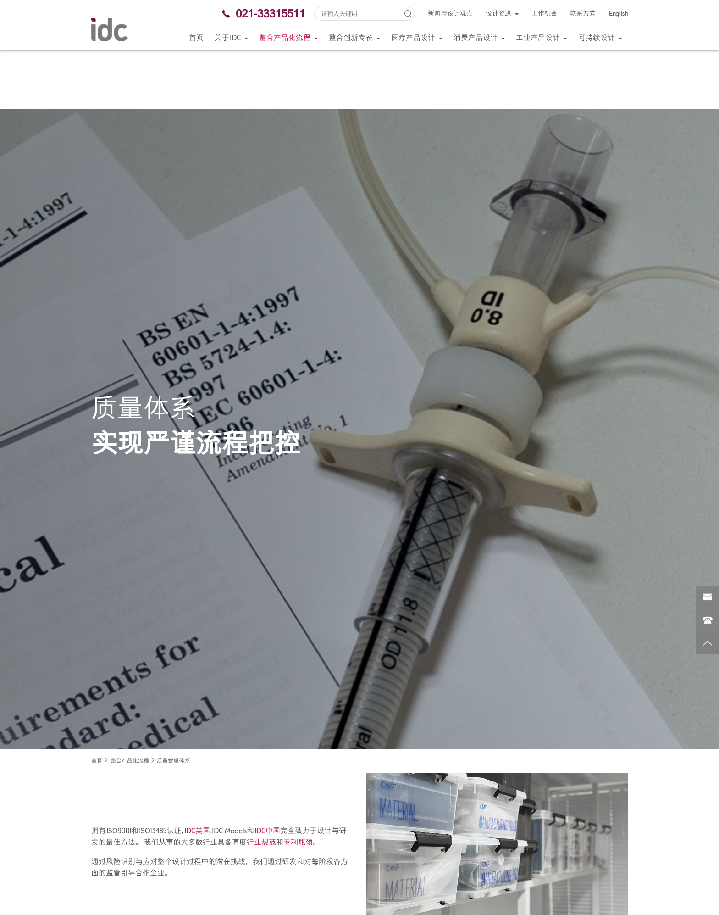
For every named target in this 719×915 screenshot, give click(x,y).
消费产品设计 (479, 38)
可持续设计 (600, 38)
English (618, 14)
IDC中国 (267, 772)
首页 (196, 38)
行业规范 (261, 783)
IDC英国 (197, 772)
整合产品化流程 (288, 38)
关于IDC (231, 38)
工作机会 (544, 14)
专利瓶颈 (298, 783)
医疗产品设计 (416, 38)
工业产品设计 (541, 38)
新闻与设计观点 (450, 14)
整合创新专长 (354, 38)
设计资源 (502, 14)
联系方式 (583, 14)
